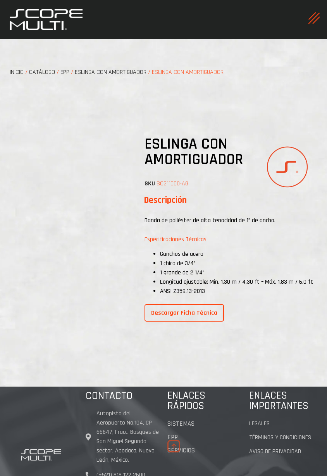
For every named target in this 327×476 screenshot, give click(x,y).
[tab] (165, 200)
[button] (173, 446)
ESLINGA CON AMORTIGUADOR (110, 72)
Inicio (17, 72)
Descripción (165, 200)
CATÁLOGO (42, 72)
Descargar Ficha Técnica (184, 313)
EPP (64, 72)
